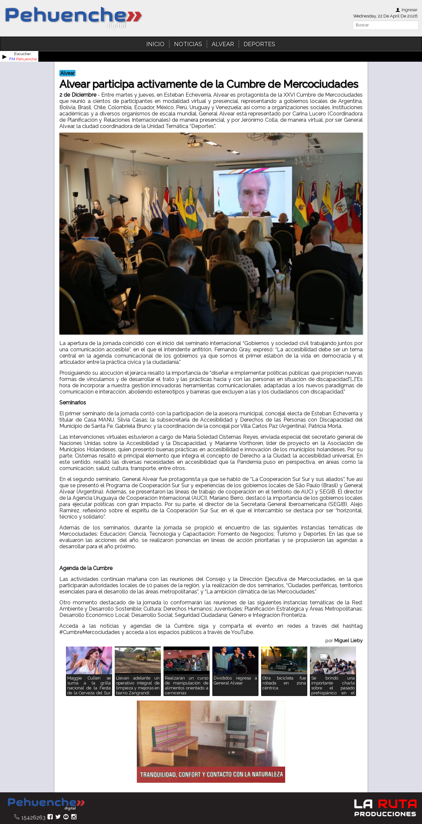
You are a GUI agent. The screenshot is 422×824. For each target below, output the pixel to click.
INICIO (155, 44)
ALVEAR (223, 44)
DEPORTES (259, 44)
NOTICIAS (188, 44)
